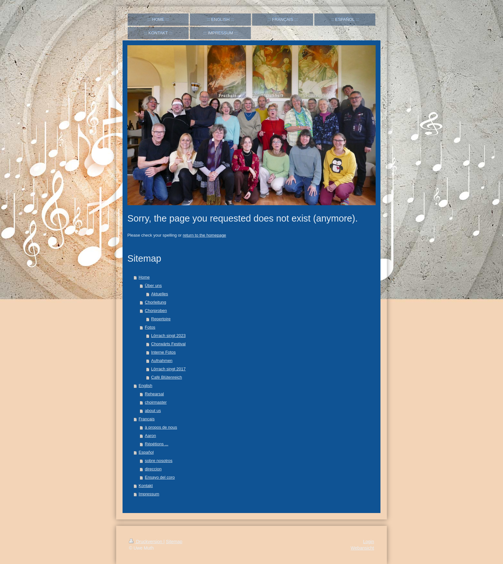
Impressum (149, 494)
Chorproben (156, 310)
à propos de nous (161, 427)
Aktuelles (159, 293)
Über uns (153, 285)
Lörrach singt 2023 (168, 335)
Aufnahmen (162, 360)
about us (153, 410)
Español (146, 452)
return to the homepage (204, 235)
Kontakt (146, 485)
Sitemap (174, 541)
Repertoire (161, 318)
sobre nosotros (159, 460)
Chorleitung (155, 302)
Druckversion (146, 541)
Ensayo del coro (160, 477)
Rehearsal (154, 393)
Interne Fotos (163, 352)
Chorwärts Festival (168, 343)
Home (144, 277)
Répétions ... (156, 444)
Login (368, 541)
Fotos (150, 327)
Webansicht (362, 548)
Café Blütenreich (166, 377)
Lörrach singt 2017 (168, 368)
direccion (153, 469)
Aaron (150, 435)
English (145, 385)
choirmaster (156, 402)
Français (147, 419)
